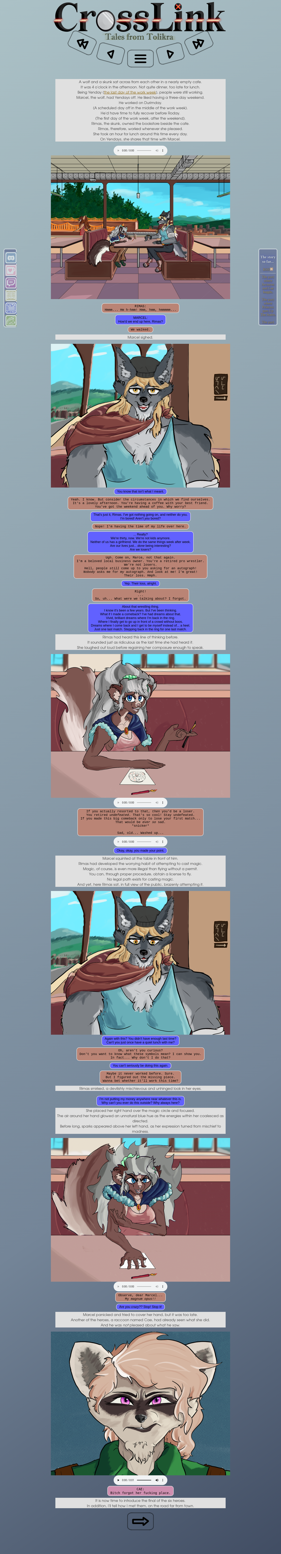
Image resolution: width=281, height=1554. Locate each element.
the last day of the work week (130, 92)
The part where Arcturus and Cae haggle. (268, 284)
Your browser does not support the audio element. (140, 150)
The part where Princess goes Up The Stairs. (267, 307)
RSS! (268, 269)
